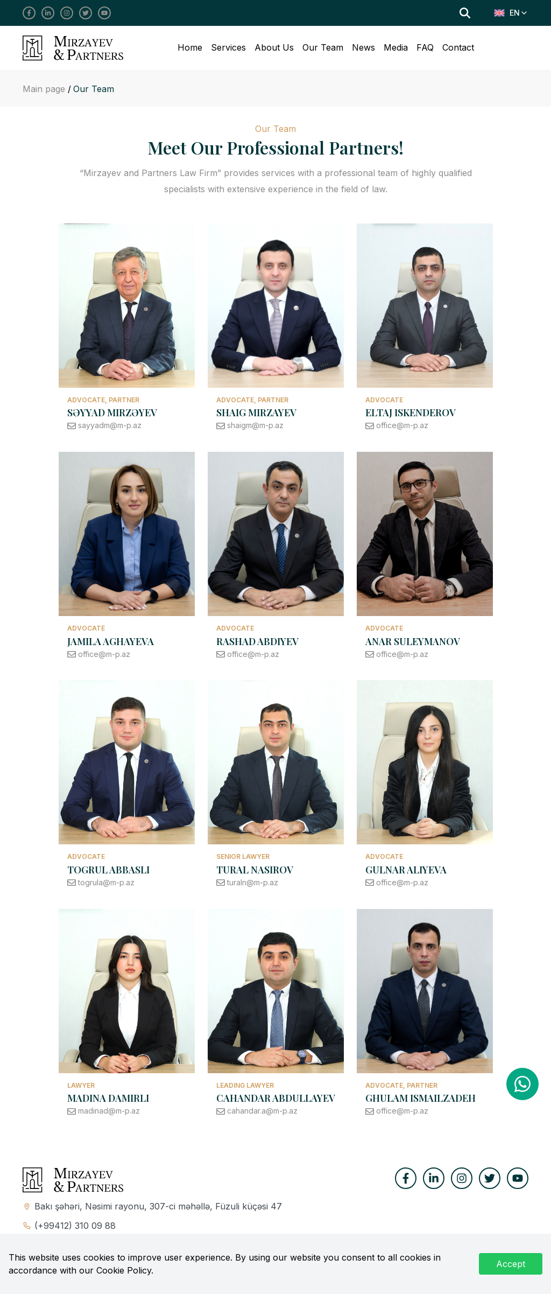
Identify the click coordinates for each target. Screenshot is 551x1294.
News (363, 47)
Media (396, 47)
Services (228, 47)
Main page (45, 88)
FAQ (425, 47)
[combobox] (511, 13)
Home (190, 47)
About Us (274, 47)
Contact (458, 47)
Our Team (322, 47)
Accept (510, 1263)
